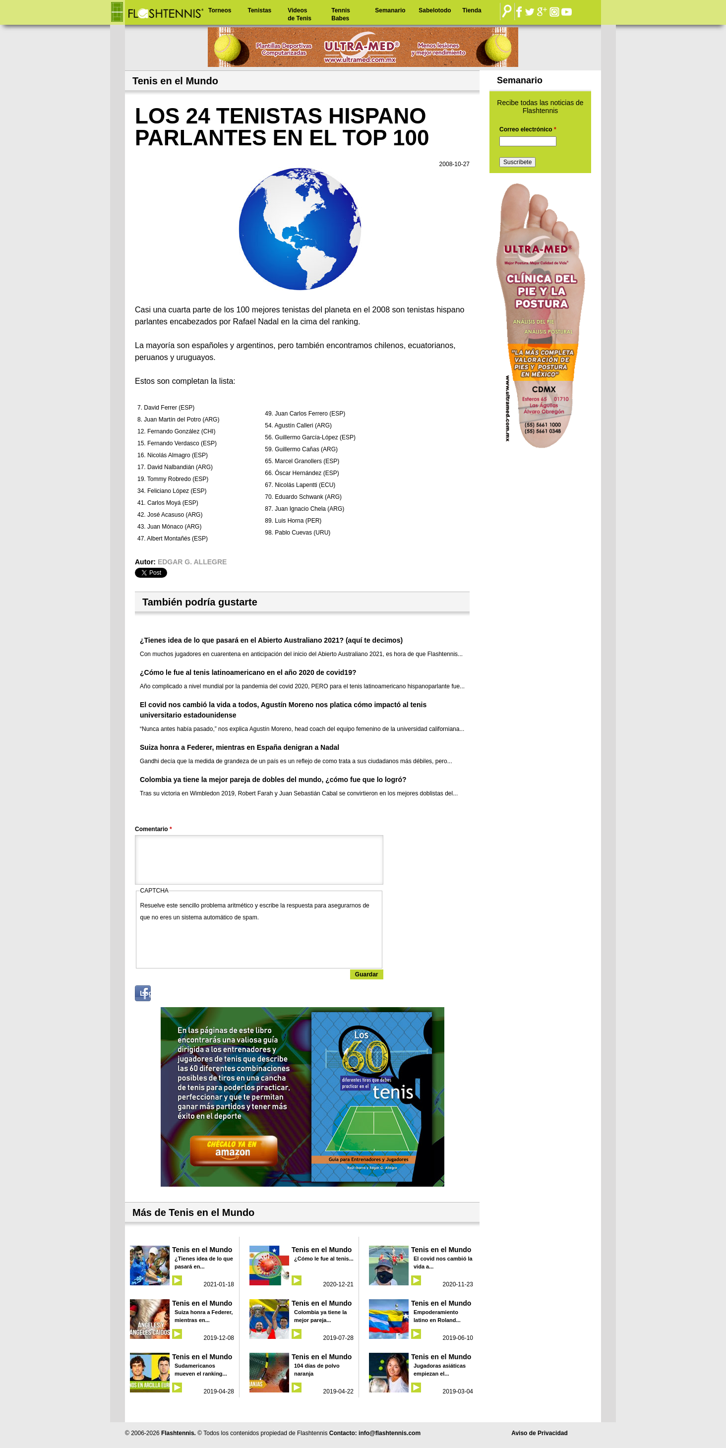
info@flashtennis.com (390, 1433)
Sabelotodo (435, 10)
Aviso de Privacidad (539, 1433)
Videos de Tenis (299, 14)
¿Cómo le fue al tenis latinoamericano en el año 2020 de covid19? (248, 672)
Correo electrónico (527, 129)
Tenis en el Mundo (202, 1250)
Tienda (471, 10)
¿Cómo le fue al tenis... (324, 1259)
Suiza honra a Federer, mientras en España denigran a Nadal (239, 747)
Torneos (219, 10)
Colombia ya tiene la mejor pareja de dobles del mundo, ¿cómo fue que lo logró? (273, 780)
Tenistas (259, 10)
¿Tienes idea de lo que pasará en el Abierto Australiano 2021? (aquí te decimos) (271, 640)
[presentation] (215, 942)
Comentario (153, 829)
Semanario (390, 10)
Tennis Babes (340, 14)
